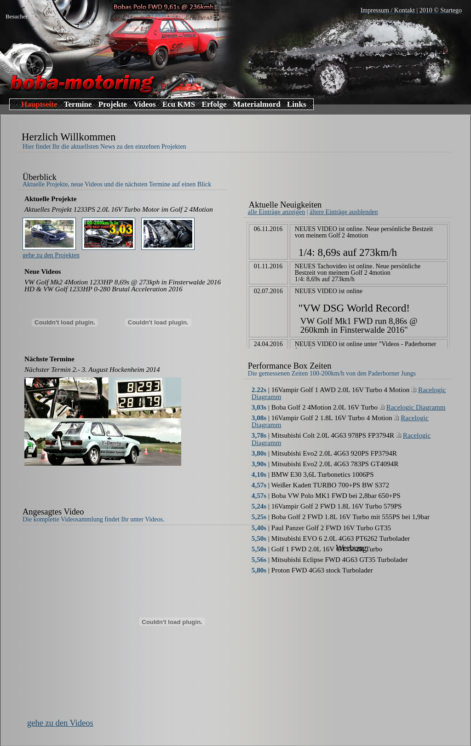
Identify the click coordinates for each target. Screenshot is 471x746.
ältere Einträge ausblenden (344, 211)
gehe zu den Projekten (51, 255)
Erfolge (214, 104)
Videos (144, 104)
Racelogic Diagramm (412, 407)
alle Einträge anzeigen (276, 211)
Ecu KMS (178, 104)
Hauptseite (39, 104)
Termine (78, 104)
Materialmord (257, 104)
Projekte (112, 104)
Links (296, 104)
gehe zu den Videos (60, 723)
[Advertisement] (352, 178)
